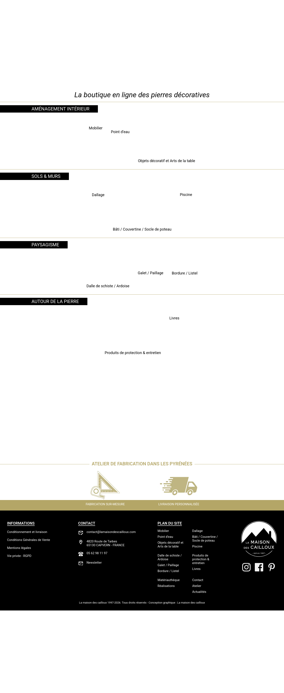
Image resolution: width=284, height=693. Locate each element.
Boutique (52, 11)
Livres (198, 480)
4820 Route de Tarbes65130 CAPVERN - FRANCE (106, 626)
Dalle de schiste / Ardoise (44, 380)
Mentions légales (19, 630)
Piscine (239, 289)
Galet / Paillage (142, 380)
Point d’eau (142, 197)
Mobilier (44, 197)
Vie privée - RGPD (19, 638)
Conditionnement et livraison (27, 614)
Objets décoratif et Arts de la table (239, 197)
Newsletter (94, 645)
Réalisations (100, 11)
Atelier (74, 11)
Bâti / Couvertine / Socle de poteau (142, 289)
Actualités (219, 11)
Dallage (44, 289)
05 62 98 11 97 (97, 636)
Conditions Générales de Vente (28, 622)
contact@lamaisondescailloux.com (111, 614)
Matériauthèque (186, 11)
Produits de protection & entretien (85, 480)
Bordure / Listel (239, 380)
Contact (245, 11)
